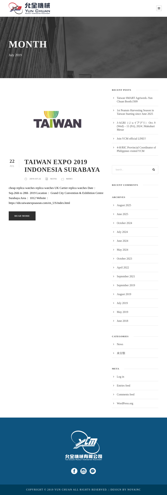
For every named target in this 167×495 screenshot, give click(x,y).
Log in (120, 376)
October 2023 (124, 258)
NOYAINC (134, 489)
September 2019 (126, 285)
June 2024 (122, 240)
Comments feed (125, 394)
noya (53, 178)
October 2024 (124, 223)
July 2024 (122, 231)
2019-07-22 (35, 178)
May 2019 (122, 311)
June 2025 (122, 214)
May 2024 (122, 249)
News (69, 178)
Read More (22, 216)
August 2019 (124, 294)
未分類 (121, 353)
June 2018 (122, 320)
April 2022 (123, 267)
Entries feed (123, 385)
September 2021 (126, 276)
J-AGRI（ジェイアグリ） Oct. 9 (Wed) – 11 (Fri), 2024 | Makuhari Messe (136, 126)
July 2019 (122, 303)
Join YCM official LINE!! (131, 138)
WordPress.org (125, 403)
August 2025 (124, 205)
